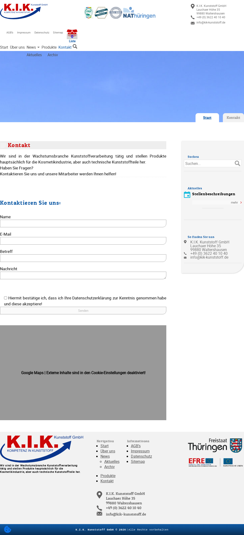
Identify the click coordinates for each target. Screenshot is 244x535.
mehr (234, 202)
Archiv (109, 466)
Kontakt (65, 47)
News (31, 47)
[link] (217, 9)
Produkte (49, 47)
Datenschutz (41, 32)
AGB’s (9, 32)
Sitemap (58, 32)
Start (4, 47)
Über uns (17, 47)
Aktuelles (112, 461)
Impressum (24, 32)
